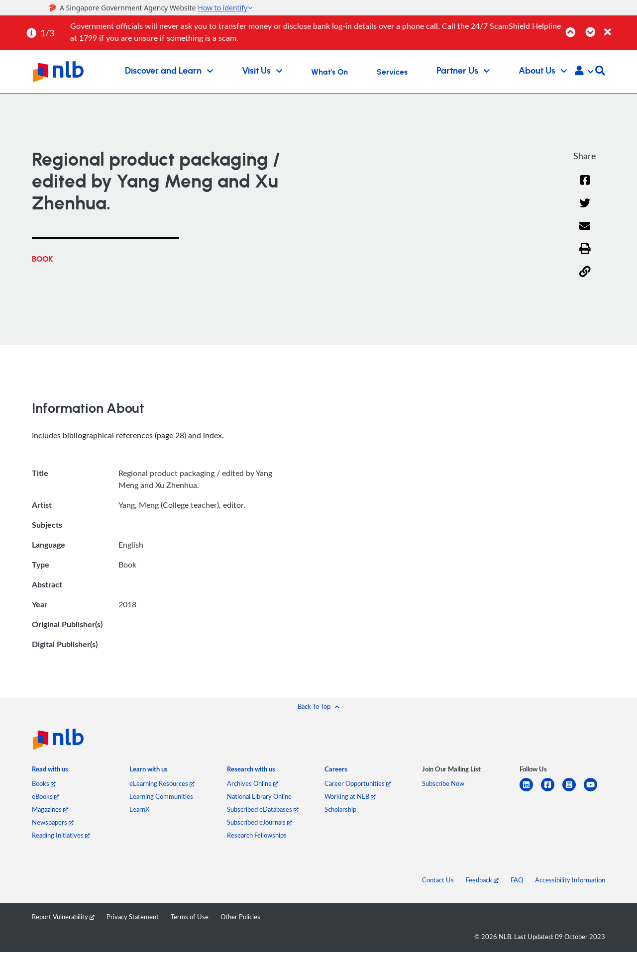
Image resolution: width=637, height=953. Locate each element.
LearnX (139, 810)
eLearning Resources (162, 784)
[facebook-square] (551, 791)
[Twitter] (585, 209)
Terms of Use (190, 917)
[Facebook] (585, 186)
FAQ (517, 880)
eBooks (45, 797)
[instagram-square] (573, 791)
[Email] (585, 232)
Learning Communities (161, 797)
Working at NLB (350, 797)
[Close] (619, 26)
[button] (584, 72)
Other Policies (240, 917)
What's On (329, 72)
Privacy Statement (132, 917)
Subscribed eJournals (259, 823)
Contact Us (438, 880)
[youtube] (594, 791)
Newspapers (53, 823)
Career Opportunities (357, 784)
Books (44, 784)
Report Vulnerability (63, 917)
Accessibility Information (570, 880)
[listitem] (50, 771)
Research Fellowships (257, 836)
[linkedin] (530, 791)
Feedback (482, 880)
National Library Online (259, 797)
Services (392, 72)
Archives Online (252, 784)
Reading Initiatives (61, 836)
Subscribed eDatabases (263, 810)
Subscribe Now (443, 784)
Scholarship (340, 810)
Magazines (50, 810)
